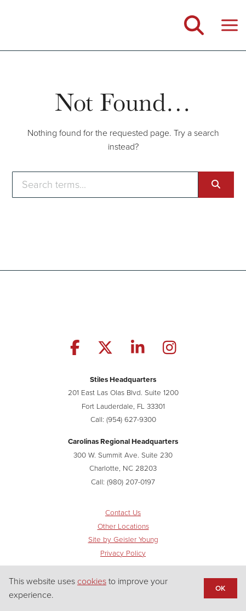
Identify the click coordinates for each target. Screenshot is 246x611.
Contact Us (123, 512)
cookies (91, 581)
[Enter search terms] (105, 185)
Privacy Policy (123, 552)
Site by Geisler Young (123, 539)
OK (220, 588)
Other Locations (123, 526)
